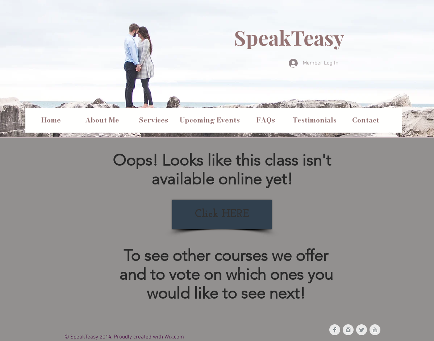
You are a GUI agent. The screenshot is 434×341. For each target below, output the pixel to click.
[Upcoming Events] (209, 120)
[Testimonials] (314, 120)
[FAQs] (265, 120)
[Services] (153, 120)
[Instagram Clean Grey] (348, 329)
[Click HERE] (222, 214)
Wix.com (174, 337)
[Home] (51, 120)
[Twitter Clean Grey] (361, 329)
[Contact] (365, 120)
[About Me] (102, 120)
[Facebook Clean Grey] (334, 329)
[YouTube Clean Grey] (375, 329)
